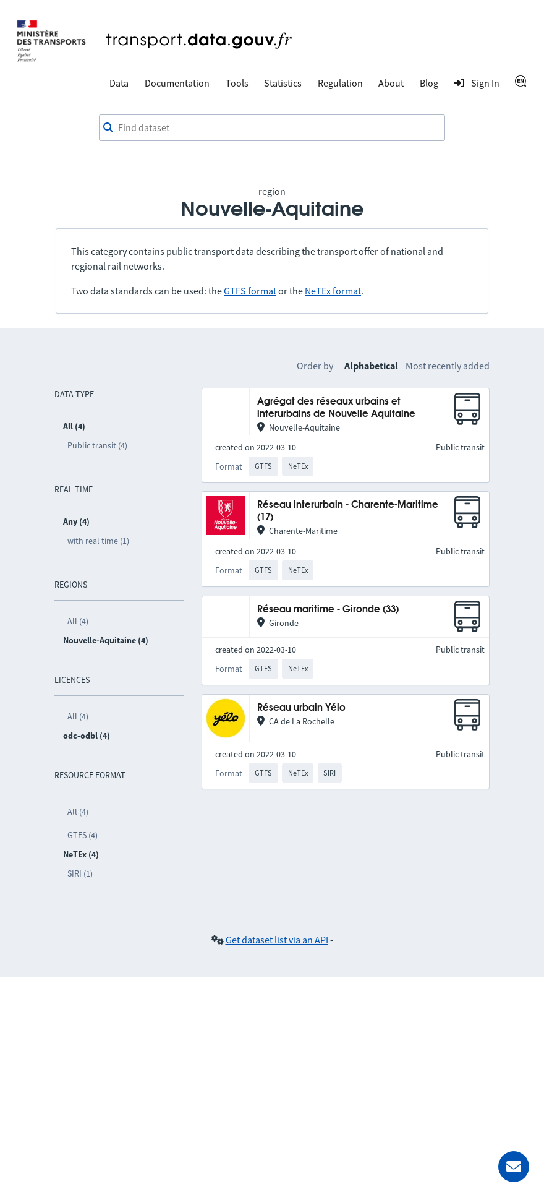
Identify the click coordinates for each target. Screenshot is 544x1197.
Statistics (283, 83)
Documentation (177, 83)
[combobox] (272, 128)
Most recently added (448, 365)
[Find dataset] (272, 128)
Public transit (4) (97, 445)
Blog (429, 83)
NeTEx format (333, 291)
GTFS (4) (82, 835)
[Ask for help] (513, 1166)
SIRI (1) (80, 873)
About (391, 83)
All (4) (77, 621)
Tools (237, 83)
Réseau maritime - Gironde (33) (328, 609)
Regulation (340, 83)
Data (119, 83)
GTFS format (250, 291)
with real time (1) (98, 540)
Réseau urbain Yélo (301, 708)
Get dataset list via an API (277, 939)
